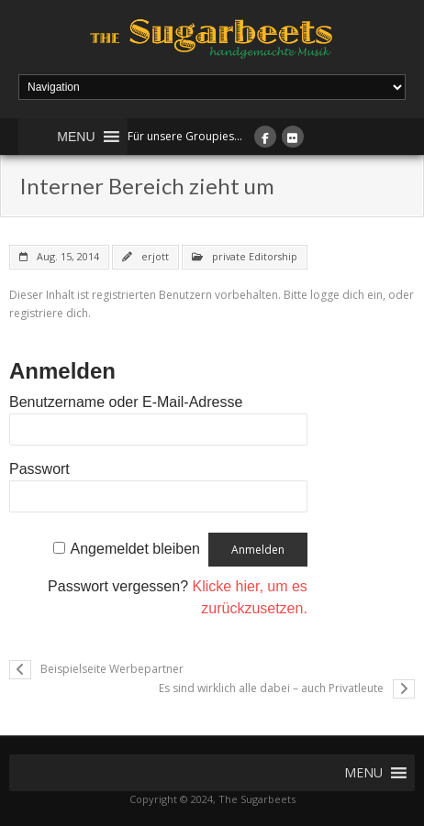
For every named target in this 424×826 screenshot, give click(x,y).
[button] (76, 136)
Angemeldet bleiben (135, 548)
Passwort (39, 469)
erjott (155, 256)
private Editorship (254, 256)
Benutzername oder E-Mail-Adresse (125, 402)
